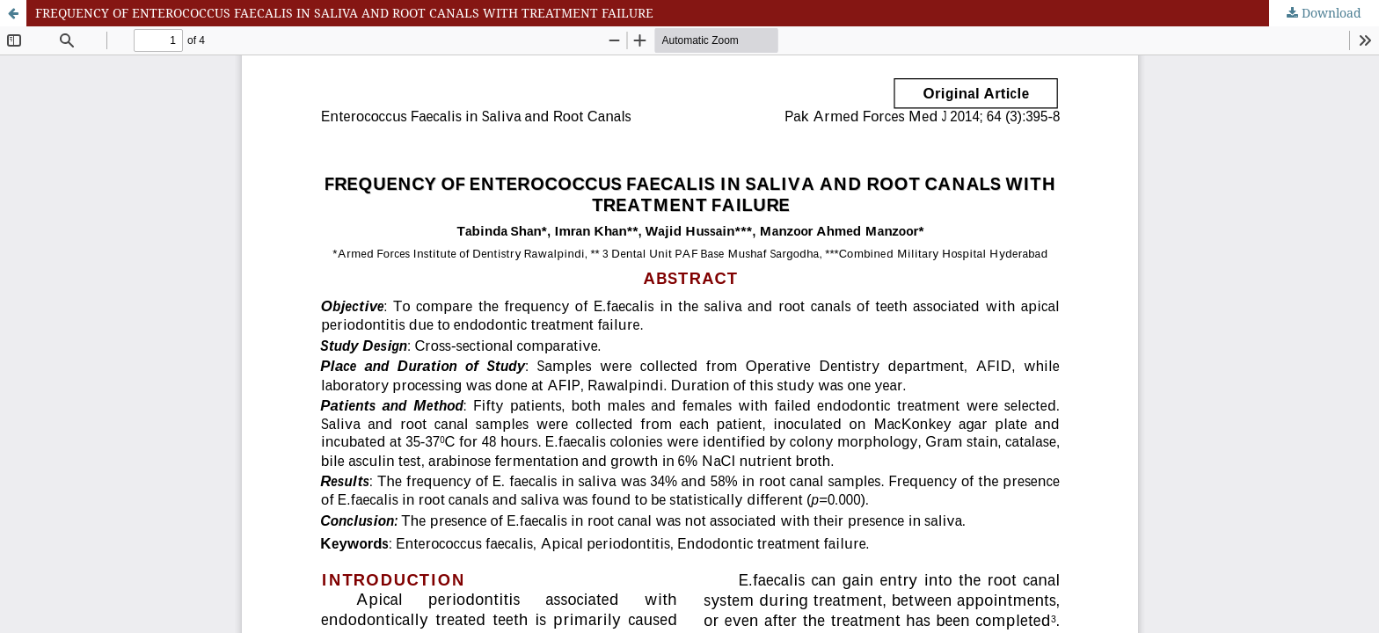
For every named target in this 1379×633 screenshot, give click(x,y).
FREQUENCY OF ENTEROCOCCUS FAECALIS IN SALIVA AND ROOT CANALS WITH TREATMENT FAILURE (344, 12)
